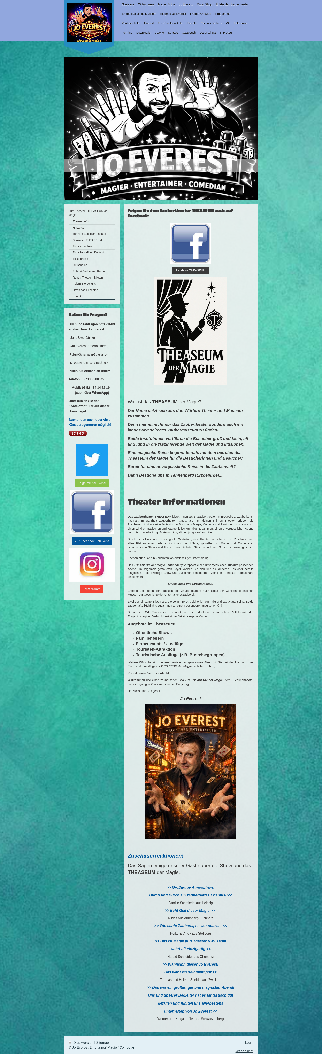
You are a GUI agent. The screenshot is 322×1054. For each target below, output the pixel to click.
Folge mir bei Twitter (92, 483)
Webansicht (244, 1051)
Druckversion (81, 1043)
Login (249, 1043)
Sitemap (102, 1043)
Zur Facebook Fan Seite (92, 541)
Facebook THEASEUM (191, 270)
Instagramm (92, 589)
